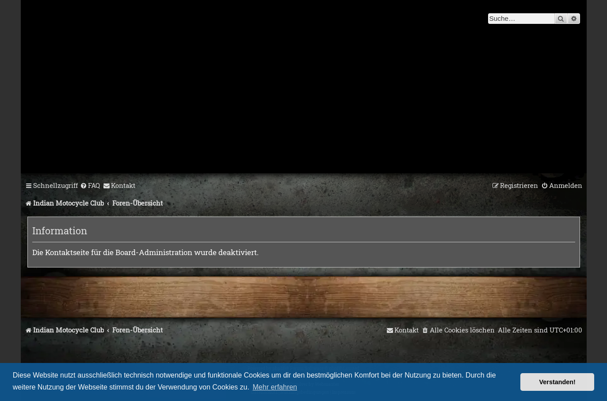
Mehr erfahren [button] (275, 387)
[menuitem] (90, 185)
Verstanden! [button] (557, 382)
